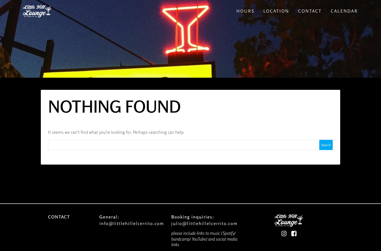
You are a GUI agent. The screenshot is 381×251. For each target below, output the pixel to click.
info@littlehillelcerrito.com (131, 223)
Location (276, 11)
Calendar (344, 11)
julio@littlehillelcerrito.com (204, 223)
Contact (310, 11)
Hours (245, 11)
